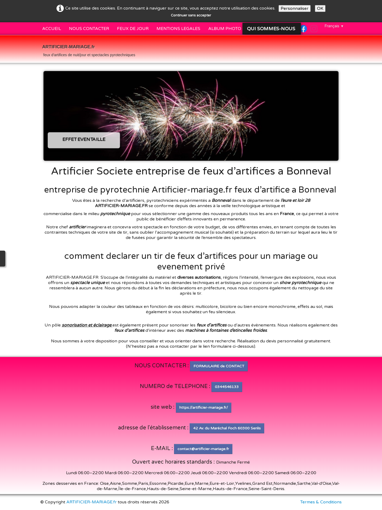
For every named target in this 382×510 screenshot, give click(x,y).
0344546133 (227, 387)
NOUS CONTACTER (89, 28)
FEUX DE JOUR (133, 28)
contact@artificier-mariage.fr (203, 449)
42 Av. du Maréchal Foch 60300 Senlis (227, 428)
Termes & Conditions (321, 502)
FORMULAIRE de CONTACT (218, 366)
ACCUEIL (51, 28)
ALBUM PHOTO (224, 28)
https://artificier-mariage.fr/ (203, 407)
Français (334, 26)
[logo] (88, 49)
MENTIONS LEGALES (178, 28)
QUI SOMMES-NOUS (272, 29)
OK (320, 8)
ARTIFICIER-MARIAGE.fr (91, 502)
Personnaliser (295, 8)
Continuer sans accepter (191, 15)
